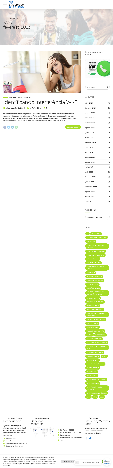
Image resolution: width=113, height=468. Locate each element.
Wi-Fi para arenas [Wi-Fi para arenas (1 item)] (93, 383)
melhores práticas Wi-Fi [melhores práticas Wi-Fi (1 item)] (95, 302)
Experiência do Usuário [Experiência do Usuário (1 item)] (95, 280)
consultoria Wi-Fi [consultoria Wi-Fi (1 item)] (93, 259)
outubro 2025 (90, 123)
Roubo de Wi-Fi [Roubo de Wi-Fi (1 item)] (100, 335)
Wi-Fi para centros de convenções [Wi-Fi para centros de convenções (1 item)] (94, 388)
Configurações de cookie (71, 461)
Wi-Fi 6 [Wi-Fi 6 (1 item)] (104, 356)
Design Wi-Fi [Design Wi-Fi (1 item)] (91, 273)
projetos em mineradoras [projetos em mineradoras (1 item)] (96, 320)
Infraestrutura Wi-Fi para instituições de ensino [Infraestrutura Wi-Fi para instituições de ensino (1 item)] (96, 293)
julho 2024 (89, 147)
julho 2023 (89, 167)
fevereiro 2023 (90, 177)
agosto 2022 (90, 191)
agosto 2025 (90, 128)
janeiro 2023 (90, 182)
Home (12, 18)
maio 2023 (89, 172)
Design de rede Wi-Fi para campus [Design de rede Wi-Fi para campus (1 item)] (95, 268)
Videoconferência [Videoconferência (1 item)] (93, 356)
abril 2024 (89, 152)
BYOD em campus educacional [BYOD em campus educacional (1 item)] (96, 237)
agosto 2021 (89, 196)
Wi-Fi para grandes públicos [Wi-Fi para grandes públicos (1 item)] (97, 393)
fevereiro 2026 (90, 108)
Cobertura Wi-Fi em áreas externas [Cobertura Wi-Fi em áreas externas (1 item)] (95, 246)
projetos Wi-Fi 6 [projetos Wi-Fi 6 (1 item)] (92, 323)
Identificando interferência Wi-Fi (40, 102)
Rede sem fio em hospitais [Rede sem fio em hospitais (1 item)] (95, 331)
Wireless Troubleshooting (20, 98)
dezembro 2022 (91, 187)
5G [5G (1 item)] (87, 233)
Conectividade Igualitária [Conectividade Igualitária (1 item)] (95, 255)
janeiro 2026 (90, 113)
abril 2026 (89, 103)
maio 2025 (89, 137)
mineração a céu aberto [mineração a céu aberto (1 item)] (95, 310)
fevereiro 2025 (90, 142)
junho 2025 (89, 132)
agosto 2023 (90, 162)
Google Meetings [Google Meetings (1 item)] (92, 284)
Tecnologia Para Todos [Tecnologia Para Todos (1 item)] (95, 353)
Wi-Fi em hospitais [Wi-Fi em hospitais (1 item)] (93, 368)
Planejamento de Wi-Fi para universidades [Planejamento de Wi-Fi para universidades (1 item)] (96, 315)
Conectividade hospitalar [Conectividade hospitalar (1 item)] (96, 251)
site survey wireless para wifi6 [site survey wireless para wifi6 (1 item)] (96, 348)
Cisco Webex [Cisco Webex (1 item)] (91, 241)
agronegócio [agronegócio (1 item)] (96, 233)
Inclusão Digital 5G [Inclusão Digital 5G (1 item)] (93, 288)
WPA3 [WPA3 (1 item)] (95, 397)
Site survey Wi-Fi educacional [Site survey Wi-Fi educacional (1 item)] (97, 343)
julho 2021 (89, 201)
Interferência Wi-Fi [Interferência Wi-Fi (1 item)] (93, 298)
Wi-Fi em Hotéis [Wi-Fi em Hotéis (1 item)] (92, 372)
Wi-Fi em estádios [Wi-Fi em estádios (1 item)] (92, 360)
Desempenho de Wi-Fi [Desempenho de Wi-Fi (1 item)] (93, 263)
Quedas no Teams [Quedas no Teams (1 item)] (93, 327)
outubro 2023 (90, 157)
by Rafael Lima (35, 108)
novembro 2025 (90, 118)
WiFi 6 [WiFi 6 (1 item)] (88, 397)
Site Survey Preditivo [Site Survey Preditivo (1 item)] (94, 339)
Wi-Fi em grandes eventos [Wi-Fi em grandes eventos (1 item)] (95, 364)
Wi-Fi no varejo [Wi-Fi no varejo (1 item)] (92, 376)
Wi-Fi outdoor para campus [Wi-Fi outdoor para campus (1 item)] (96, 379)
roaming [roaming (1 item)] (89, 335)
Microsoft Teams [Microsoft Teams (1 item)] (93, 306)
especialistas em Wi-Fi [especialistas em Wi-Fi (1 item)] (94, 277)
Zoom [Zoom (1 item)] (102, 397)
